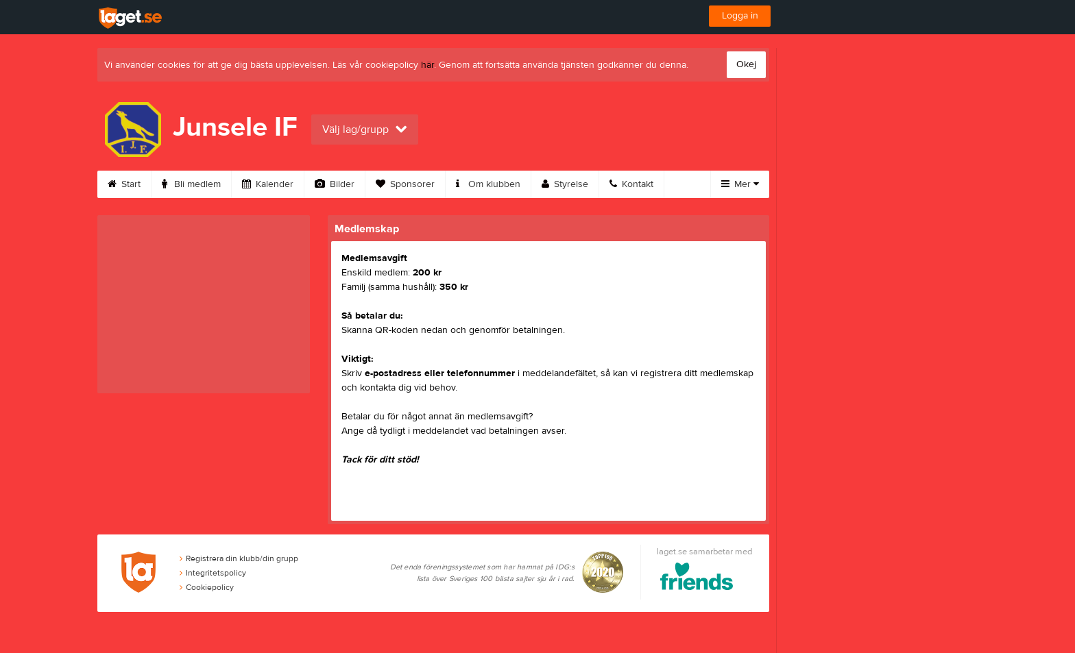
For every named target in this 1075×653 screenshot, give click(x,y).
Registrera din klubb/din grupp (239, 558)
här (427, 65)
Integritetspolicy (213, 572)
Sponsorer (405, 184)
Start (124, 184)
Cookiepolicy (207, 587)
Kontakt (631, 184)
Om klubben (488, 184)
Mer (740, 184)
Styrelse (565, 184)
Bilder (334, 184)
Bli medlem (191, 184)
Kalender (267, 184)
